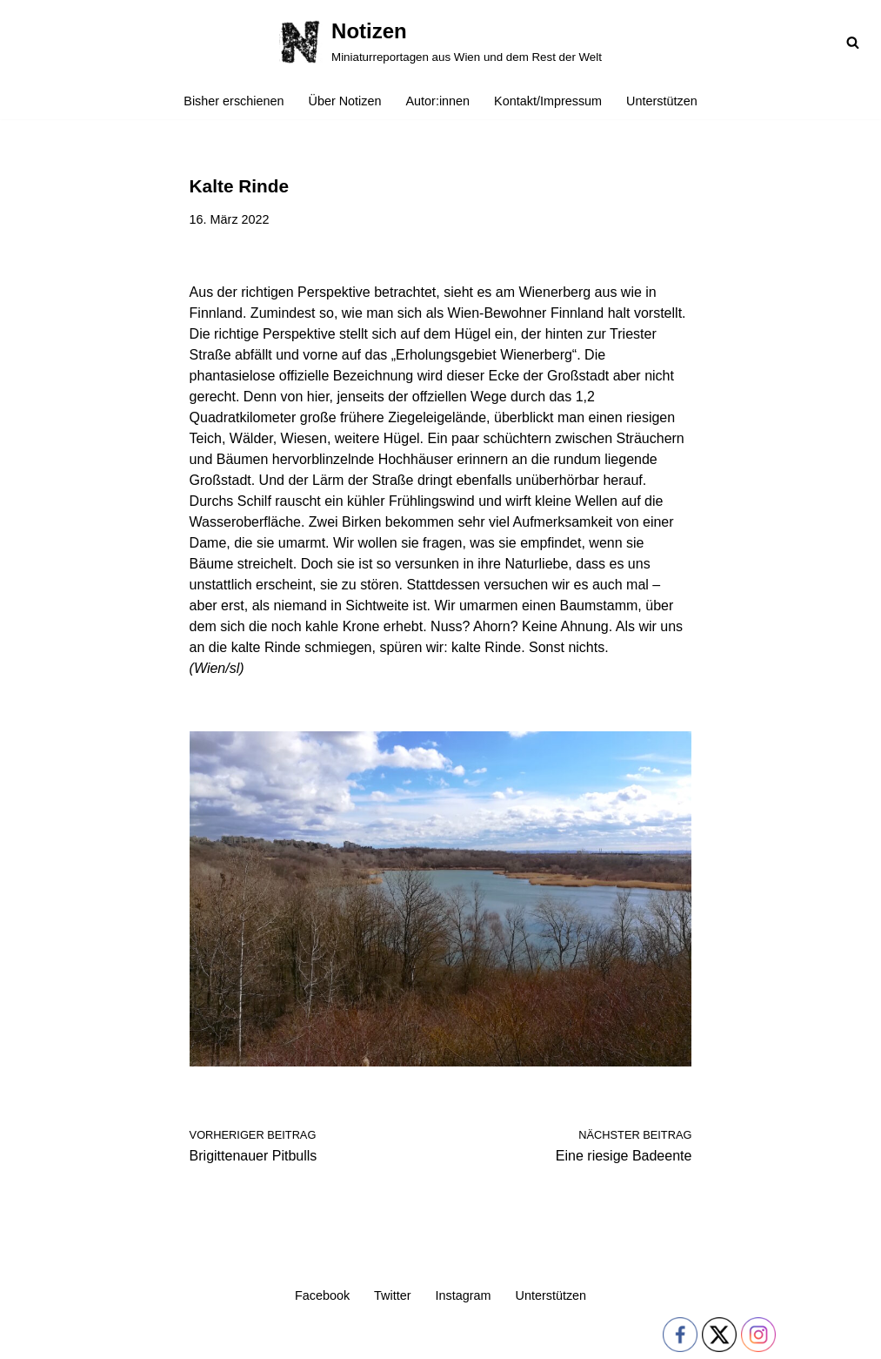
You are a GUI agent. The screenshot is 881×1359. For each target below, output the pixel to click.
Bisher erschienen (234, 101)
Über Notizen (345, 101)
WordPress (188, 1337)
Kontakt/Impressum (548, 101)
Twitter (392, 1295)
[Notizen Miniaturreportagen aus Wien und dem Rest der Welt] (440, 42)
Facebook (322, 1295)
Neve (29, 1337)
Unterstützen (661, 101)
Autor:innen (438, 101)
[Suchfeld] (852, 42)
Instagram (463, 1295)
